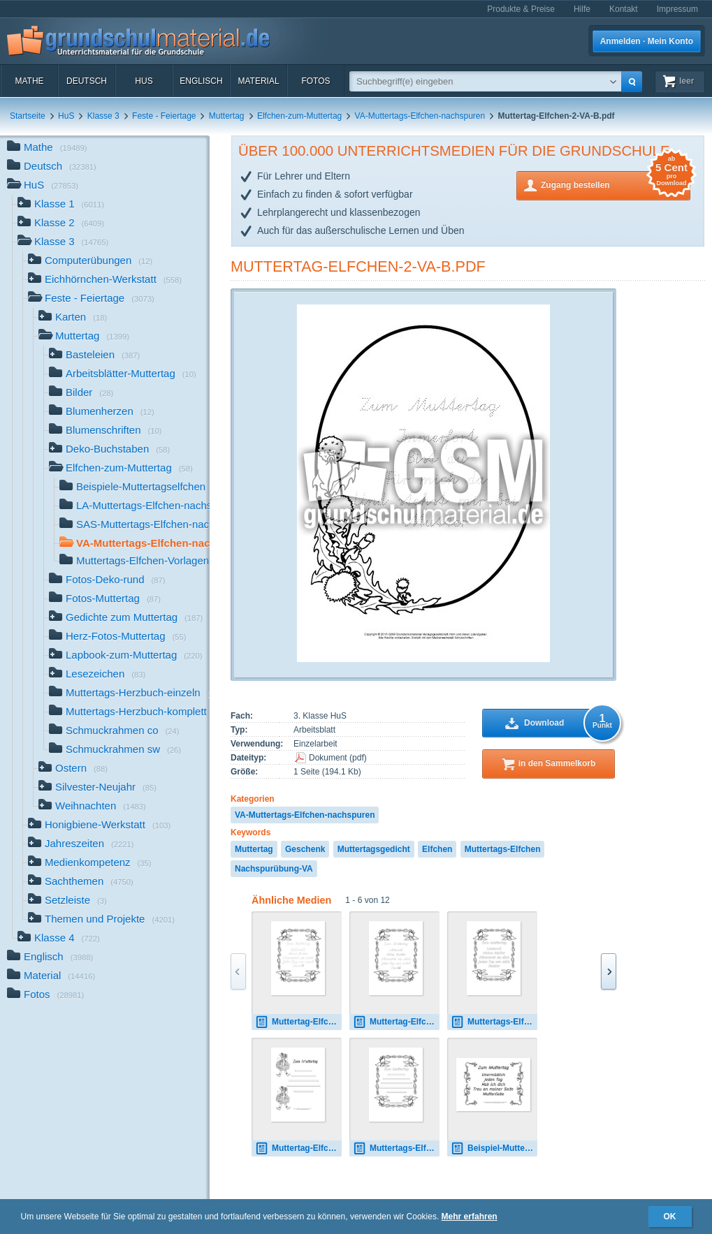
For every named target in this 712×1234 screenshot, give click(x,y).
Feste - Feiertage (164, 116)
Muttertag (227, 116)
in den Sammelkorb (557, 763)
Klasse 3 (103, 116)
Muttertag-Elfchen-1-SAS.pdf (396, 1022)
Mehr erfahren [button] (469, 1216)
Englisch (201, 81)
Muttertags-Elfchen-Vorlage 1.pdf (396, 1148)
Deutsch (86, 81)
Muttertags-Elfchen (503, 849)
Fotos (315, 81)
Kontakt (623, 9)
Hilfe (582, 9)
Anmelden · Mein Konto (646, 41)
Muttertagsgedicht (373, 849)
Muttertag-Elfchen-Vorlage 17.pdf (298, 1148)
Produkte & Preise (521, 9)
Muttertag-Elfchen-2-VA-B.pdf (358, 266)
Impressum (677, 9)
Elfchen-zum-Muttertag (299, 116)
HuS (143, 81)
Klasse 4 (58, 939)
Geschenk (305, 849)
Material (258, 81)
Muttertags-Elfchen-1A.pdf (494, 1022)
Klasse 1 (60, 205)
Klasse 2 (60, 224)
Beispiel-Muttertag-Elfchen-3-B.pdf (494, 1148)
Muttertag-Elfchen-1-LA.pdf (298, 1022)
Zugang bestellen (615, 184)
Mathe (29, 81)
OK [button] (670, 1216)
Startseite (27, 116)
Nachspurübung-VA (274, 869)
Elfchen (437, 849)
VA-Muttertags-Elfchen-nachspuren (420, 116)
